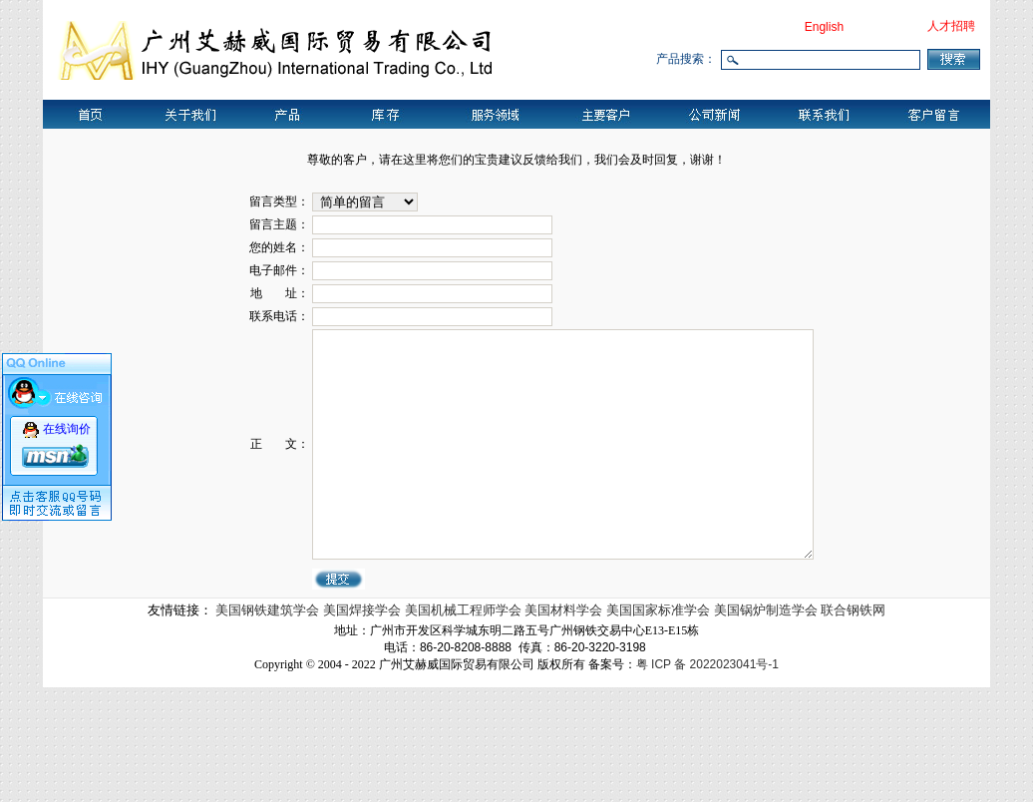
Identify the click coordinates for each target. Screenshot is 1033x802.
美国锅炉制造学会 (768, 724)
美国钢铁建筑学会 (269, 724)
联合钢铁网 (853, 724)
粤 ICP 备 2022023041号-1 (707, 779)
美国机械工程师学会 (465, 724)
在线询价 (67, 428)
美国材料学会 (565, 724)
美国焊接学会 (364, 724)
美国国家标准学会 (660, 724)
